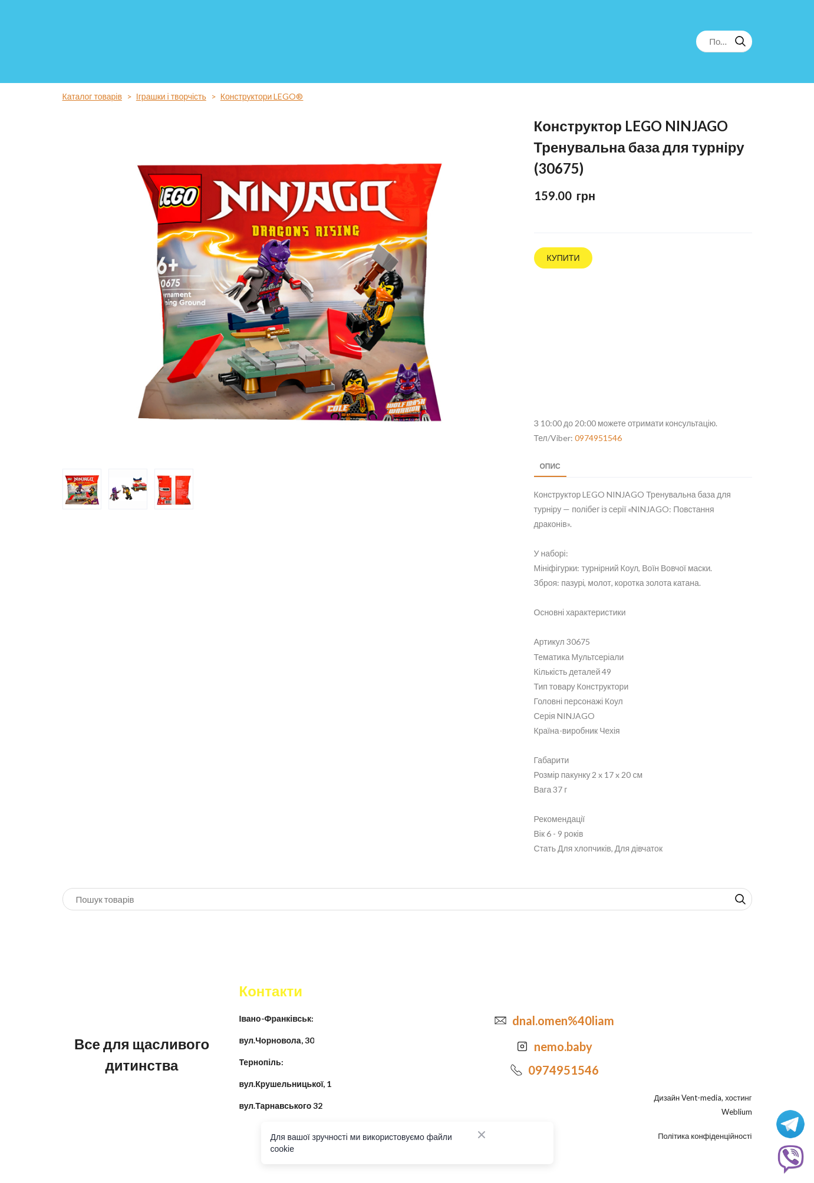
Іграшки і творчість (171, 96)
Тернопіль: (261, 1062)
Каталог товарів (92, 96)
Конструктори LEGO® (262, 96)
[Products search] (724, 41)
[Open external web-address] (643, 343)
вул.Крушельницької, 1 (285, 1084)
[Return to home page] (111, 41)
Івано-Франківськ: (276, 1018)
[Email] (500, 1020)
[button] (740, 41)
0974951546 (598, 438)
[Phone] (516, 1070)
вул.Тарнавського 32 (281, 1106)
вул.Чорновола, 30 (276, 1040)
